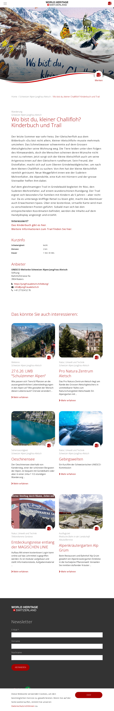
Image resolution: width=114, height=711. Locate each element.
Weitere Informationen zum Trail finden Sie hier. (41, 229)
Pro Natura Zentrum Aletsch (76, 373)
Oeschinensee (23, 458)
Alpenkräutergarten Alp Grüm (78, 548)
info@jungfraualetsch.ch (27, 287)
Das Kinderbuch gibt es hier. (29, 225)
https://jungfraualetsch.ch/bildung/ (31, 283)
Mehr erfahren (19, 397)
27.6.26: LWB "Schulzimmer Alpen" (28, 373)
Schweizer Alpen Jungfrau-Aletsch (35, 96)
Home (14, 96)
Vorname (15, 641)
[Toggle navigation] (6, 3)
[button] (8, 45)
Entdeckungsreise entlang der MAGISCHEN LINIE (32, 544)
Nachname (16, 652)
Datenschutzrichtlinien (23, 706)
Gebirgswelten (71, 458)
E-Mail (15, 629)
